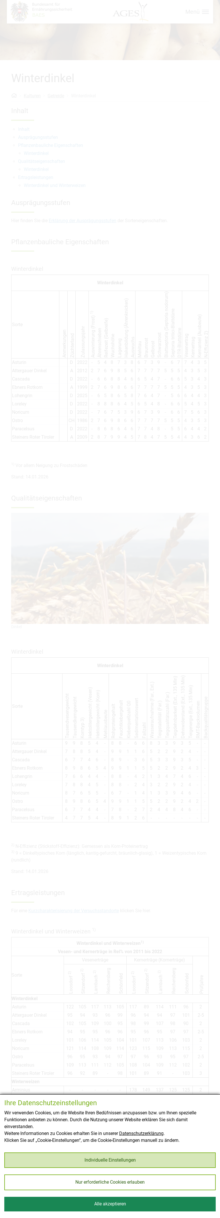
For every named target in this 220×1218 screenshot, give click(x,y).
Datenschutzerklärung (141, 1133)
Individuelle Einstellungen (110, 1160)
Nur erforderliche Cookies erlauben (110, 1182)
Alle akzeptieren (110, 1204)
